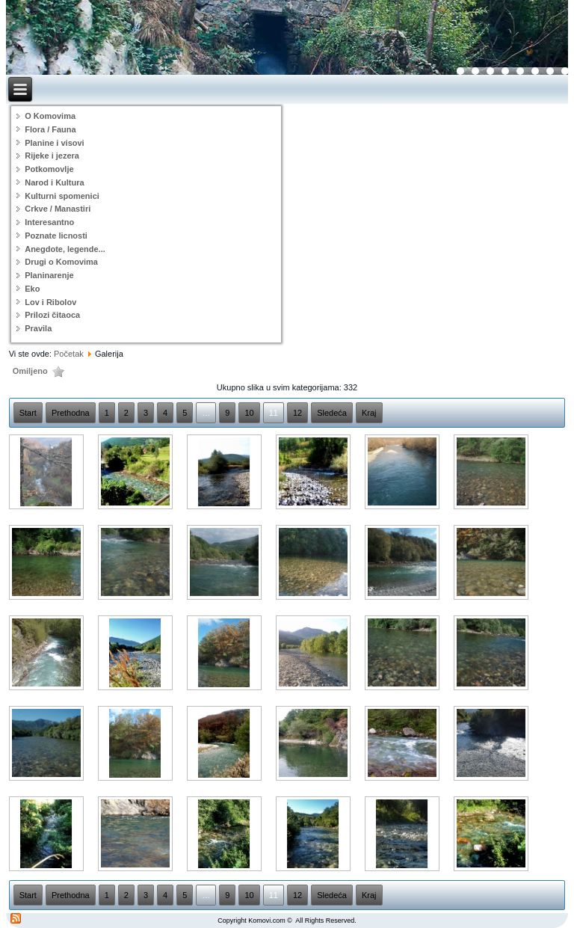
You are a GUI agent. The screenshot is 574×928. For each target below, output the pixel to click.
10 (248, 412)
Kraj (369, 412)
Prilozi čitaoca (52, 314)
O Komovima (50, 115)
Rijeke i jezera (52, 155)
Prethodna (71, 412)
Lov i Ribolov (50, 302)
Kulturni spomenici (62, 195)
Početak (69, 353)
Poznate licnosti (56, 235)
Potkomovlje (49, 169)
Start (28, 412)
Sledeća (332, 412)
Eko (32, 288)
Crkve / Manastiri (57, 208)
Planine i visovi (54, 142)
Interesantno (49, 222)
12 (297, 412)
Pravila (38, 328)
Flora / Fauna (50, 129)
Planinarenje (49, 275)
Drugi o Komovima (61, 261)
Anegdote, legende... (65, 249)
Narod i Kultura (54, 182)
